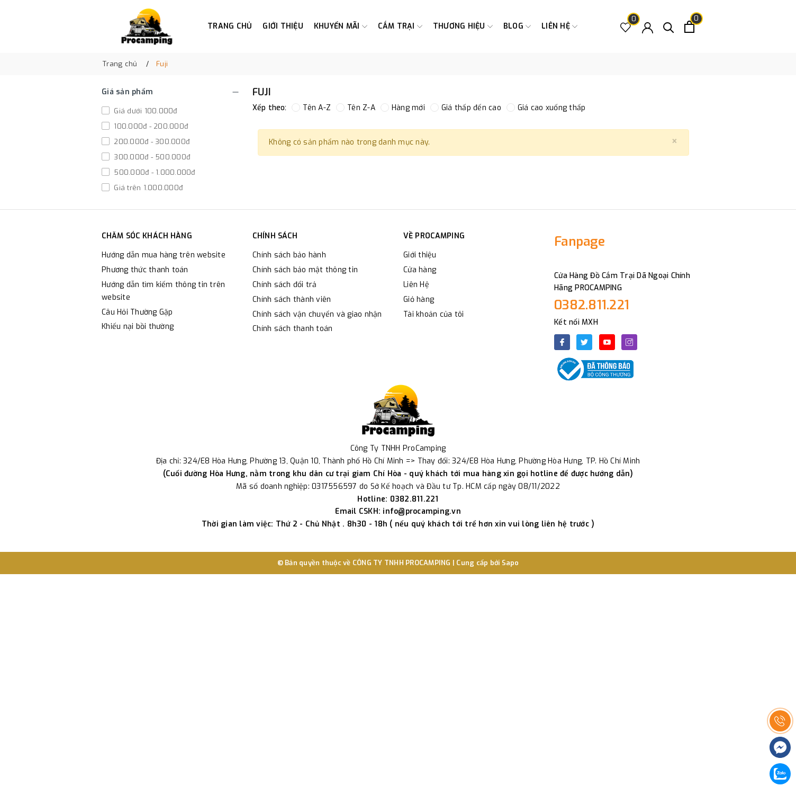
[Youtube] (607, 342)
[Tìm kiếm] (668, 26)
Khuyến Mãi (340, 26)
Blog (517, 26)
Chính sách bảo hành (289, 255)
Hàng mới (403, 108)
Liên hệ (559, 26)
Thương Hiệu (463, 26)
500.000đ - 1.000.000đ (153, 172)
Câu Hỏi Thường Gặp (137, 312)
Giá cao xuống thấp (546, 108)
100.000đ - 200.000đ (150, 126)
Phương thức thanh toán (145, 270)
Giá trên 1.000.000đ (147, 187)
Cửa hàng (419, 270)
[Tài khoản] (647, 26)
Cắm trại (400, 26)
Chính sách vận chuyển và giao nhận (317, 314)
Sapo (510, 562)
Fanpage (579, 241)
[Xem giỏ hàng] (689, 27)
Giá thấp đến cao (465, 108)
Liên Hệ (416, 285)
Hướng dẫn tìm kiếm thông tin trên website (163, 291)
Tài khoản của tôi (433, 314)
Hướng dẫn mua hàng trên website (163, 255)
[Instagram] (629, 342)
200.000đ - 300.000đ (150, 141)
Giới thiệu (283, 26)
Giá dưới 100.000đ (144, 110)
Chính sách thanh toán (292, 329)
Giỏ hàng (418, 299)
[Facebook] (562, 342)
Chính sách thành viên (291, 299)
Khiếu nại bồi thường (138, 326)
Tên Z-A (355, 108)
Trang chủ (229, 26)
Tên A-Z (311, 108)
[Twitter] (584, 342)
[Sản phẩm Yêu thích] (625, 26)
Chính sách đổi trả (284, 285)
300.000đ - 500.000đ (151, 157)
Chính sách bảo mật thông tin (305, 270)
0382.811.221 (591, 305)
